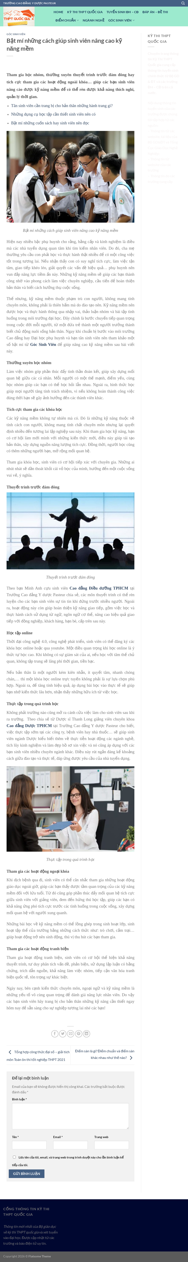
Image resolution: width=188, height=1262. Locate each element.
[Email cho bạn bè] (70, 1033)
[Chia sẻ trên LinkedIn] (86, 1033)
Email (58, 1137)
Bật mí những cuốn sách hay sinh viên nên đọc (50, 123)
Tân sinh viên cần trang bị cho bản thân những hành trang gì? (62, 105)
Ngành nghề (93, 20)
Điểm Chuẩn (67, 20)
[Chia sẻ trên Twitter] (62, 1033)
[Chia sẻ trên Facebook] (54, 1033)
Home (58, 12)
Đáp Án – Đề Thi (155, 12)
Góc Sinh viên (121, 20)
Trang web (101, 1137)
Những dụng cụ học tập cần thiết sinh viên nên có (53, 114)
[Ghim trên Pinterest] (78, 1033)
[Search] (183, 3)
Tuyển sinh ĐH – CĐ (123, 12)
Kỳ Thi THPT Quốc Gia (85, 12)
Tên (15, 1137)
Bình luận (19, 1099)
